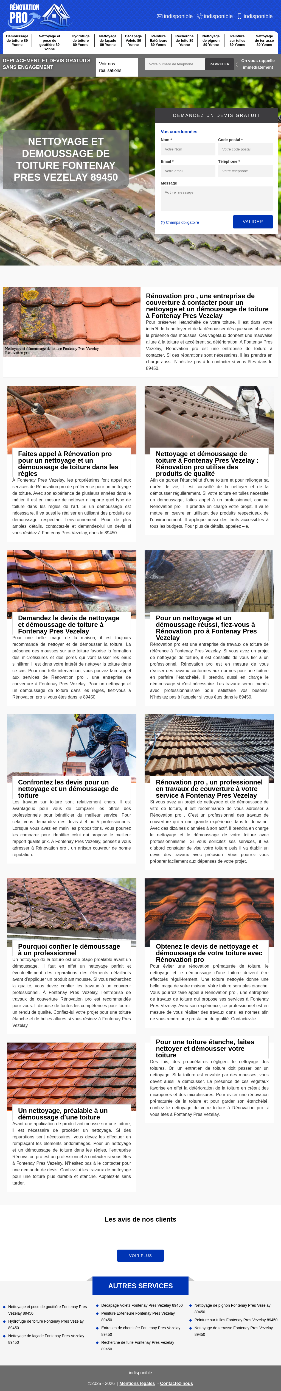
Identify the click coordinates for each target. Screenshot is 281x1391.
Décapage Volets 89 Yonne (133, 40)
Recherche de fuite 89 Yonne (184, 40)
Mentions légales (137, 1383)
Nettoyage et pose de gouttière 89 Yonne (49, 42)
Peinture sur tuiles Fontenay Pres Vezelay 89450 (236, 1320)
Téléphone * (229, 161)
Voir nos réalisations (110, 67)
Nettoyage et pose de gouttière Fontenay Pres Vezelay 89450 (47, 1310)
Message (169, 183)
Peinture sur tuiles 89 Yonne (237, 40)
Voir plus (140, 1255)
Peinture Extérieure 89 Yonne (158, 40)
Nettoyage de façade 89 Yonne (107, 40)
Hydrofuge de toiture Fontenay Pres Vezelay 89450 (46, 1324)
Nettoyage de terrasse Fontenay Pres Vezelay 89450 (234, 1331)
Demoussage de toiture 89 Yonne (17, 40)
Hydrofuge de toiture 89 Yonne (80, 40)
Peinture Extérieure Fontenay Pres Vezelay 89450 (138, 1316)
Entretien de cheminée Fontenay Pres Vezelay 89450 (140, 1331)
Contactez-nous (176, 1383)
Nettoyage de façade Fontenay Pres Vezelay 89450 (46, 1339)
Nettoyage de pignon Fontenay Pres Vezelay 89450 (233, 1308)
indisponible (178, 16)
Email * (167, 161)
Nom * (166, 140)
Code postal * (230, 140)
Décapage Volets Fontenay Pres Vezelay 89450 (142, 1305)
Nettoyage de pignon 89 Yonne (211, 40)
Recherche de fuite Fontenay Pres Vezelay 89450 (137, 1345)
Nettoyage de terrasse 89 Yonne (264, 40)
